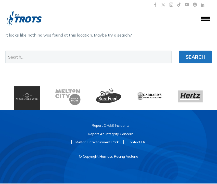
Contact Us (136, 142)
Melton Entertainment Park (97, 142)
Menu (205, 19)
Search (195, 57)
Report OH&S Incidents (111, 125)
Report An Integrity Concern (110, 134)
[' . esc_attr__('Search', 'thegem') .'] (88, 57)
